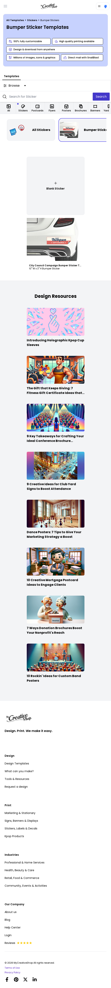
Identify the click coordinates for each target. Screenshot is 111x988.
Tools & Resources (17, 779)
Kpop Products (14, 836)
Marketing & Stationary (20, 813)
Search (101, 96)
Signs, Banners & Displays (21, 821)
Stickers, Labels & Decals (21, 828)
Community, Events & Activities (26, 886)
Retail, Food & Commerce (22, 878)
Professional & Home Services (24, 862)
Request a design (16, 787)
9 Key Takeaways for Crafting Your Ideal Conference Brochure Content (55, 441)
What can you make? (19, 771)
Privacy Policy (12, 972)
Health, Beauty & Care (19, 870)
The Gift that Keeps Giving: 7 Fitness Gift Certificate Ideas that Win (54, 393)
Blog (7, 920)
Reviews (18, 943)
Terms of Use (12, 967)
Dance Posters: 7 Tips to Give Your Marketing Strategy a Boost (54, 534)
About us (11, 912)
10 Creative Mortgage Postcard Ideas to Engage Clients (52, 582)
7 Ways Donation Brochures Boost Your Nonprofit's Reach (54, 630)
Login (8, 935)
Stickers (32, 20)
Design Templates (17, 763)
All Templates (15, 20)
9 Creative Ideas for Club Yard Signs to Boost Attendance (51, 486)
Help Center (13, 927)
